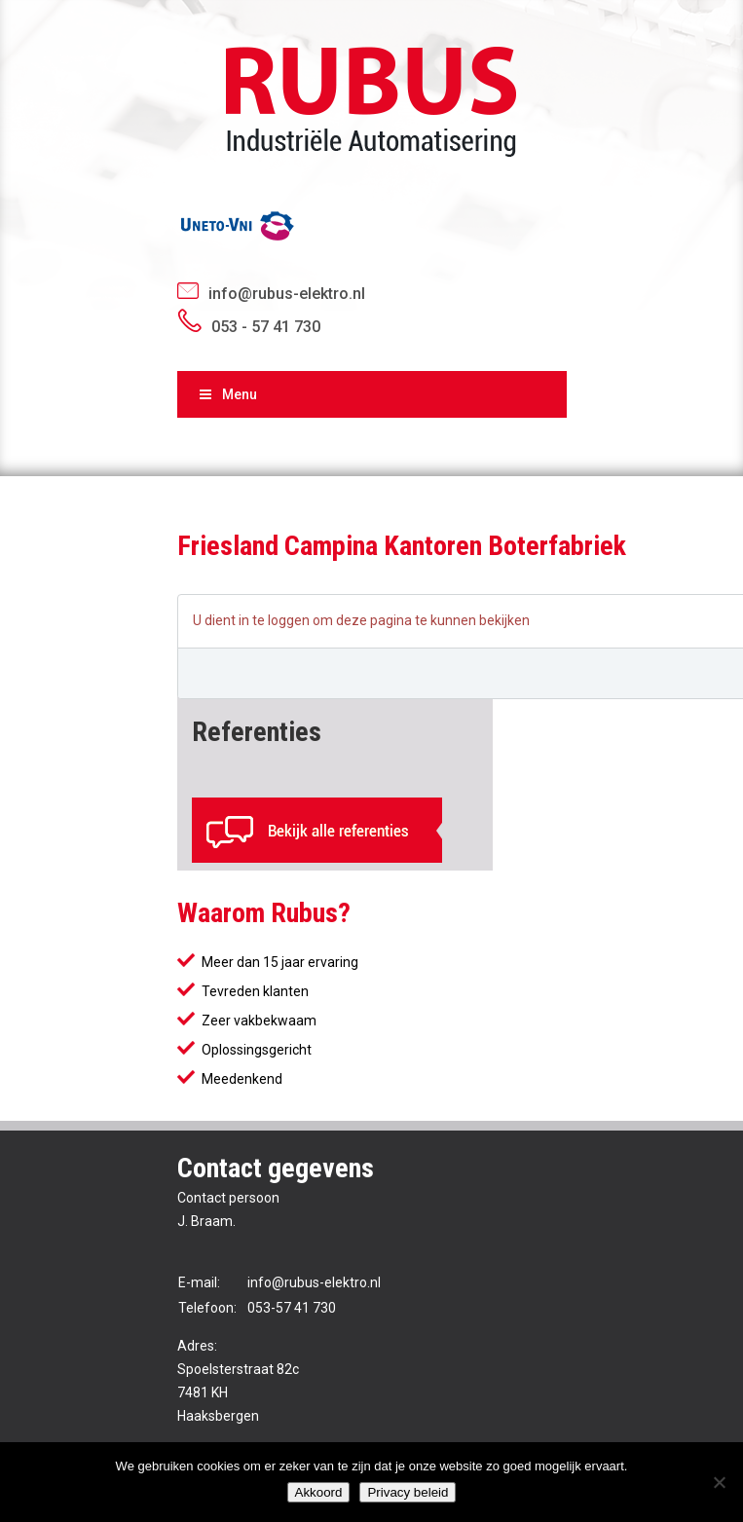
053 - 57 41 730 (265, 326)
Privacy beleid (407, 1492)
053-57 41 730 (291, 1308)
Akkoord (319, 1492)
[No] (718, 1482)
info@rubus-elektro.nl (286, 293)
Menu (227, 394)
